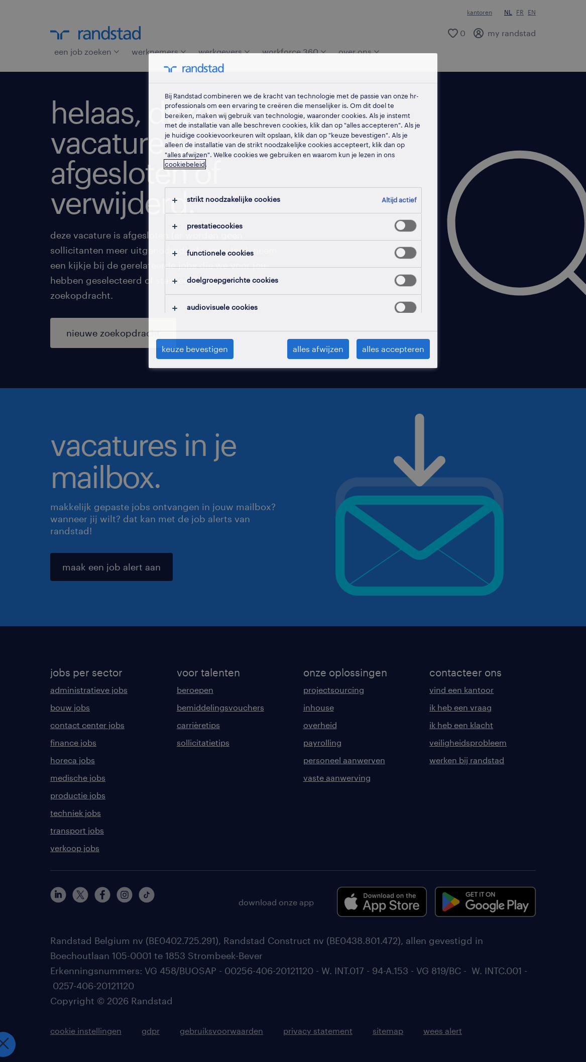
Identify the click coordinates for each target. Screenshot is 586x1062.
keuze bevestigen (195, 348)
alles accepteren (393, 348)
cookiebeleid (185, 164)
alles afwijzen (318, 348)
